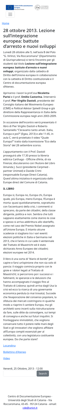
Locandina (9, 345)
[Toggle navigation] (10, 14)
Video (6, 358)
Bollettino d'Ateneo (14, 352)
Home (5, 23)
